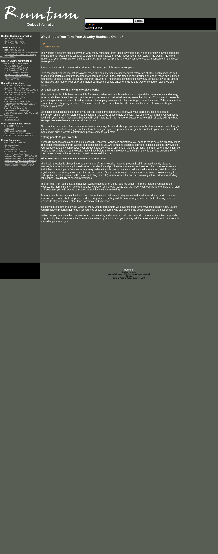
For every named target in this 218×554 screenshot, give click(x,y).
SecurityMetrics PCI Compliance (19, 133)
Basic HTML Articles (13, 126)
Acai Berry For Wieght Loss (17, 88)
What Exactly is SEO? (14, 66)
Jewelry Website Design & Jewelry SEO (129, 278)
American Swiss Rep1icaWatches (19, 92)
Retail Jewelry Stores (13, 50)
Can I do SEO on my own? (16, 72)
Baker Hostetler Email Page (17, 111)
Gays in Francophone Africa (17, 154)
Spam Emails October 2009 (16, 101)
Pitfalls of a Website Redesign (18, 77)
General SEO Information (15, 63)
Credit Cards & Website (14, 131)
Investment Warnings (13, 38)
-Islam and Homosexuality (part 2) (19, 165)
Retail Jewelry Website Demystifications (22, 52)
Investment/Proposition (15, 97)
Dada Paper (10, 147)
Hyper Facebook (12, 119)
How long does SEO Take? (16, 68)
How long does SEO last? (16, 70)
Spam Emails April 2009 (14, 94)
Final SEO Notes (12, 79)
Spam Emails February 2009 (17, 85)
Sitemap (128, 276)
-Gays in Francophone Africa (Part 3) (21, 158)
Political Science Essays (15, 151)
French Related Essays (14, 142)
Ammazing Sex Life (13, 99)
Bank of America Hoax (14, 106)
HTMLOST (9, 128)
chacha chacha (11, 117)
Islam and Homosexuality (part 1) (19, 163)
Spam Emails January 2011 (16, 108)
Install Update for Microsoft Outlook (20, 104)
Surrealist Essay (12, 145)
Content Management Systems (18, 135)
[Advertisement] (150, 10)
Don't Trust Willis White (15, 43)
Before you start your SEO (16, 74)
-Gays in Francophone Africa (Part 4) (21, 160)
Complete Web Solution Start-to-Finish (21, 90)
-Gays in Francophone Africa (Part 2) (21, 156)
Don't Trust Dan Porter (14, 41)
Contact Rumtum (129, 272)
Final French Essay (13, 149)
